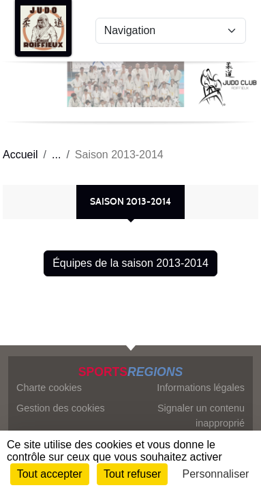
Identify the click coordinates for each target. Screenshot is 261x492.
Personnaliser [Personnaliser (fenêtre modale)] (216, 474)
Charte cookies (49, 387)
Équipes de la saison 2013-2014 (130, 263)
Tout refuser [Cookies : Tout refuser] (132, 474)
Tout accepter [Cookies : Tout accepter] (49, 474)
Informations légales (201, 387)
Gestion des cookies (60, 408)
